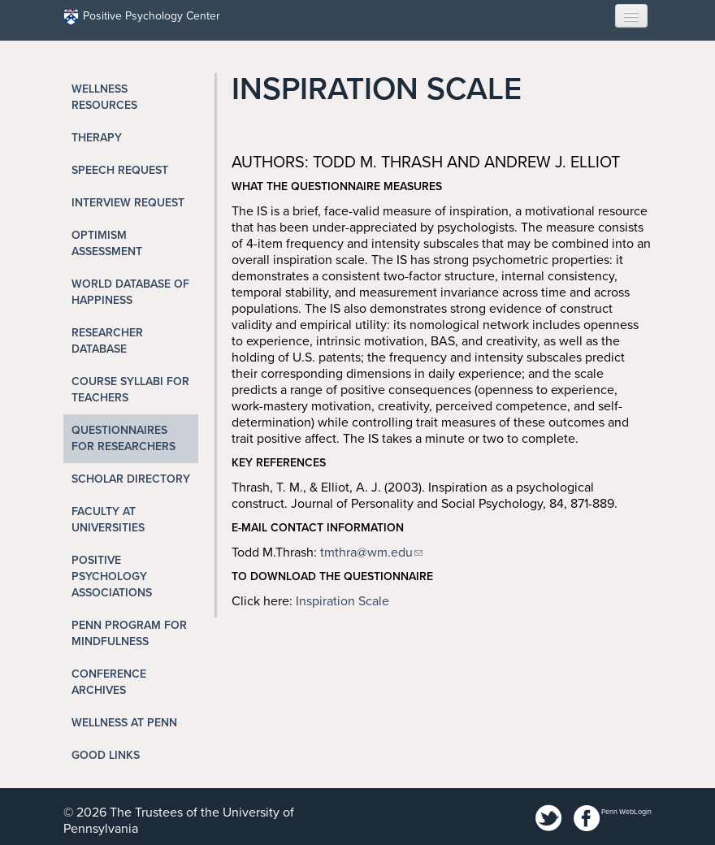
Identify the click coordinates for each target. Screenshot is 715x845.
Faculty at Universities (108, 520)
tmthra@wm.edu (366, 552)
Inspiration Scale (342, 601)
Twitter (549, 819)
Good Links (106, 755)
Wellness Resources (104, 97)
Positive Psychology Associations (112, 576)
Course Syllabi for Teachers (130, 390)
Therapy (97, 138)
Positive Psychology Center (141, 16)
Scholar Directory (131, 479)
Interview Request (128, 203)
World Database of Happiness (130, 292)
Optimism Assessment (107, 243)
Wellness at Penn (124, 723)
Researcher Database (107, 341)
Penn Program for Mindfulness (129, 633)
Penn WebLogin (626, 812)
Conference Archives (109, 682)
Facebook (586, 819)
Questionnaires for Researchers (124, 438)
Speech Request (120, 170)
